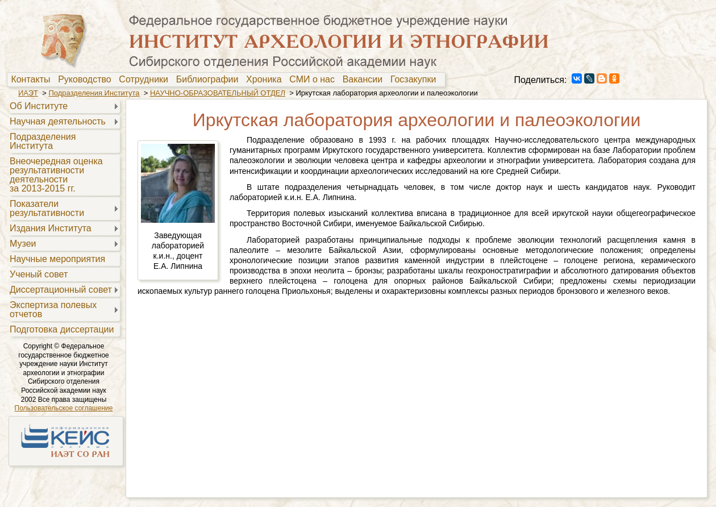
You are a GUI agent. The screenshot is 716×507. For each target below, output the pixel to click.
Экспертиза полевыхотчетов (53, 309)
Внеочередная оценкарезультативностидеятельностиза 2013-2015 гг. (56, 174)
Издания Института (50, 228)
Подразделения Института (93, 93)
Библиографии (210, 79)
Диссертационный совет (61, 289)
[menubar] (226, 79)
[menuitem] (33, 79)
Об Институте (39, 106)
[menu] (63, 217)
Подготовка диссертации (62, 329)
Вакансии (365, 79)
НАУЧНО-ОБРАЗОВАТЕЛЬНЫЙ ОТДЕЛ (217, 93)
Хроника (266, 79)
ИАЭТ (28, 93)
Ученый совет (39, 274)
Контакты (33, 79)
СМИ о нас (314, 79)
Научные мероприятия (57, 259)
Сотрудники (146, 79)
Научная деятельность (58, 121)
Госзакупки (415, 79)
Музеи (23, 243)
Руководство (87, 79)
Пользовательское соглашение (64, 408)
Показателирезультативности (47, 208)
